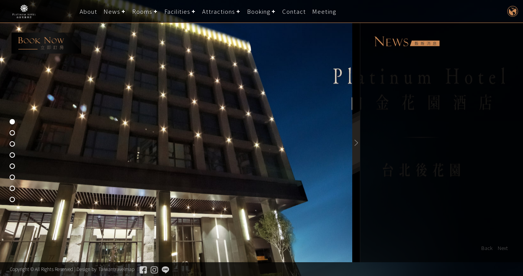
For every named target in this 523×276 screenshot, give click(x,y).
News (111, 11)
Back (487, 248)
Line (165, 270)
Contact (294, 11)
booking (46, 43)
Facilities (177, 11)
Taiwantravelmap (116, 269)
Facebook (143, 270)
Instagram (154, 270)
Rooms (142, 11)
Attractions (218, 11)
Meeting (324, 11)
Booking (258, 11)
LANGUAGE (512, 11)
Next (503, 248)
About (88, 11)
